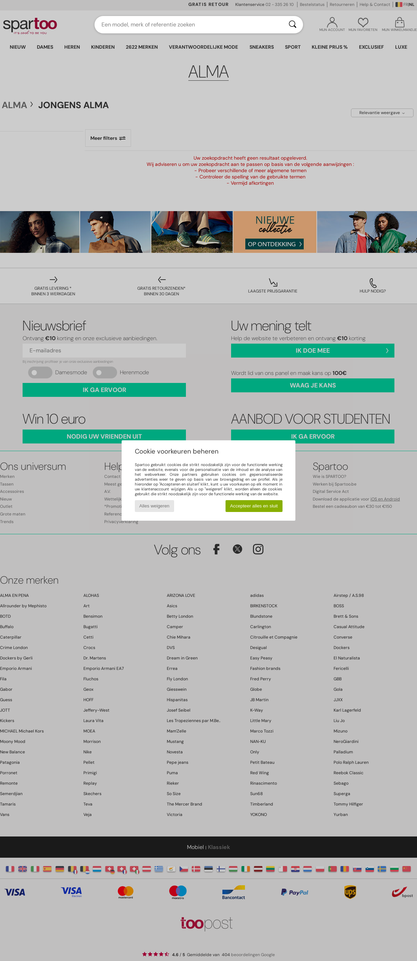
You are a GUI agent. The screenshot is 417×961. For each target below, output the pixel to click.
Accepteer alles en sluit (254, 505)
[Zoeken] (293, 24)
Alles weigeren (154, 505)
